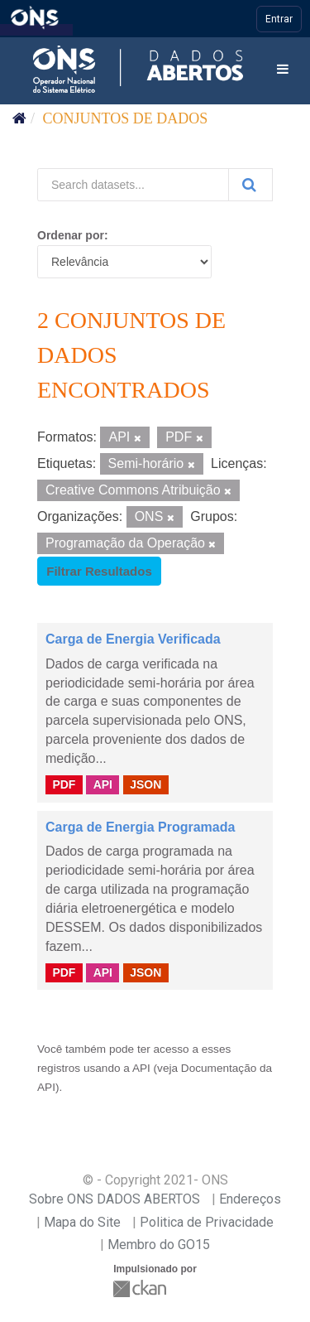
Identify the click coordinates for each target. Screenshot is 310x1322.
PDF (63, 784)
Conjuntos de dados (125, 118)
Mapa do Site (82, 1222)
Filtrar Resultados (99, 571)
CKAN (141, 1288)
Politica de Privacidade (207, 1222)
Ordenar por (70, 235)
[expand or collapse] (283, 70)
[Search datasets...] (133, 184)
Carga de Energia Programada (140, 827)
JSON (145, 784)
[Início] (19, 118)
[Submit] (250, 184)
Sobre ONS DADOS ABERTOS (114, 1199)
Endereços (250, 1199)
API (102, 784)
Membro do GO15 (158, 1244)
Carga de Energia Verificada (133, 639)
